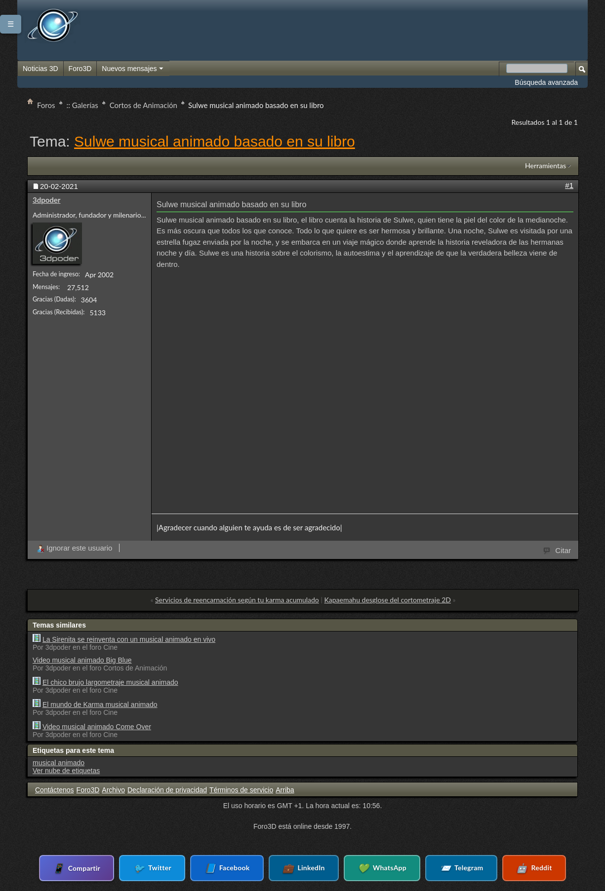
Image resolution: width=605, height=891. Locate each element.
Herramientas (545, 165)
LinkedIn (303, 868)
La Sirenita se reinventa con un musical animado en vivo (128, 639)
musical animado (58, 763)
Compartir (95, 867)
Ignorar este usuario (74, 548)
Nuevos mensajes (133, 69)
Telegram (449, 868)
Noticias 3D (40, 69)
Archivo (113, 790)
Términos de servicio (241, 790)
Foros (46, 105)
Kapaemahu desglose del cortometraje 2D (387, 599)
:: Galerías (82, 105)
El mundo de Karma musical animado (100, 704)
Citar (557, 550)
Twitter (164, 868)
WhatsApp (376, 868)
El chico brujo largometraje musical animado (110, 682)
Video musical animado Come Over (96, 727)
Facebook (233, 868)
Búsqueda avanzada (546, 82)
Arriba (285, 790)
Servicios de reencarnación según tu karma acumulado (237, 599)
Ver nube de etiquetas (66, 771)
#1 (569, 185)
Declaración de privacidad (167, 790)
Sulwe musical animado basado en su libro (214, 141)
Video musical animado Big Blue (82, 660)
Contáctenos (54, 790)
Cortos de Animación (143, 105)
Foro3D (80, 69)
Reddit (516, 868)
